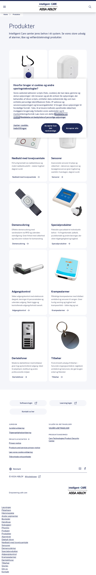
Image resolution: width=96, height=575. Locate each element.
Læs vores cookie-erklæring (21, 452)
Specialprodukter (10, 551)
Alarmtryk (6, 536)
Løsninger (6, 507)
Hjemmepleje (8, 513)
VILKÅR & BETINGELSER (59, 428)
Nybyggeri (6, 524)
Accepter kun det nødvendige (50, 128)
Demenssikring (9, 548)
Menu (8, 7)
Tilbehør (6, 562)
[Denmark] (15, 468)
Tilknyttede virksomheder (20, 456)
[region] (48, 108)
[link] (7, 14)
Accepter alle (72, 128)
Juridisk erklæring (16, 428)
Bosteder (6, 518)
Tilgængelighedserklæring (20, 432)
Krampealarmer (9, 557)
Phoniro (5, 527)
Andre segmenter (10, 516)
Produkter (6, 533)
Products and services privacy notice (24, 447)
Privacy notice (15, 443)
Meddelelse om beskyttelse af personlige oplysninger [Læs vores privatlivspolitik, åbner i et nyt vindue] (43, 117)
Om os (5, 568)
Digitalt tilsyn (8, 539)
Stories (5, 565)
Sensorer (6, 545)
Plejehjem (6, 510)
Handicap (6, 521)
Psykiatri (6, 530)
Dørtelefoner (8, 560)
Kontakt (5, 571)
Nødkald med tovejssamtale (15, 542)
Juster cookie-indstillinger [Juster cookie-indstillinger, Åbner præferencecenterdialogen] (21, 127)
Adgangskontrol (9, 554)
